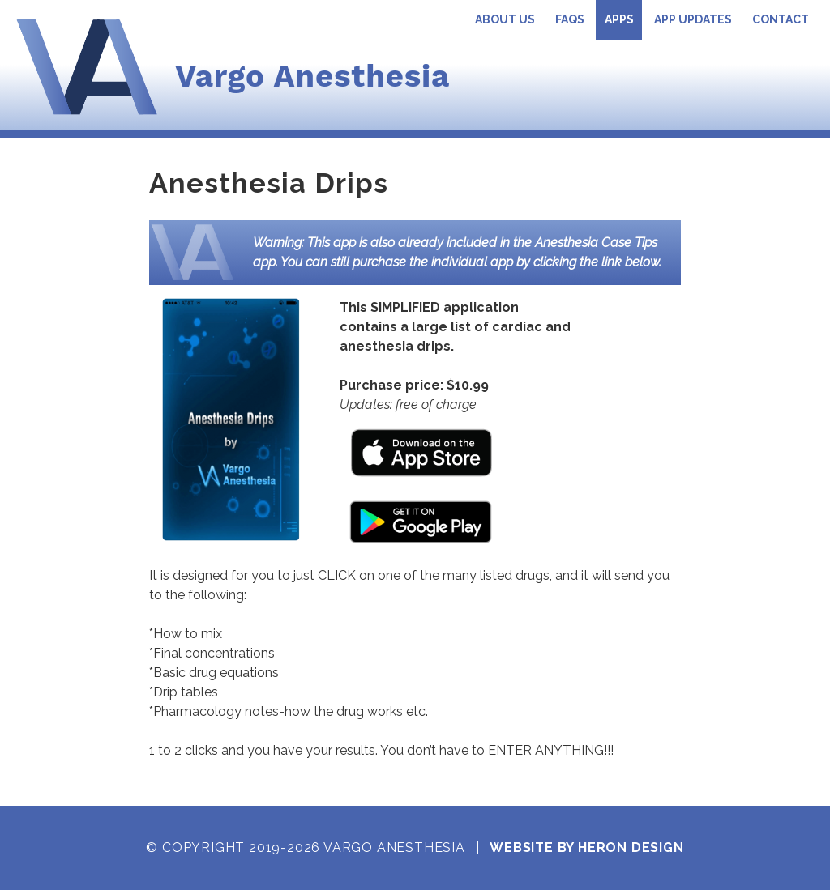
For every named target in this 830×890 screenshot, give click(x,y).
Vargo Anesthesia (312, 75)
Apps (619, 19)
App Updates (693, 19)
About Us (505, 19)
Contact (780, 19)
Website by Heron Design (586, 847)
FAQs (569, 19)
